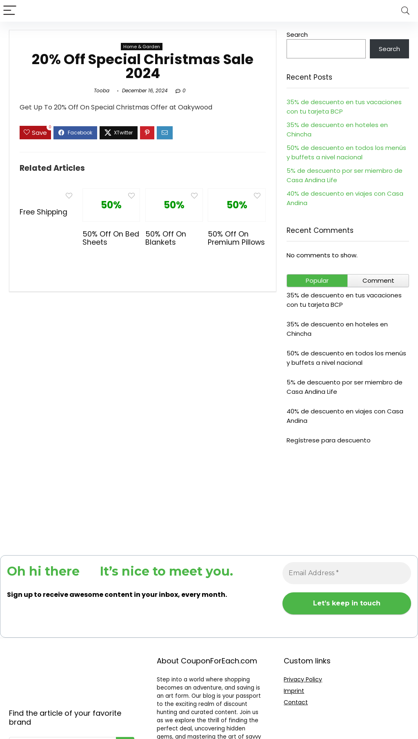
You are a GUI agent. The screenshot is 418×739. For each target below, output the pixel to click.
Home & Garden (141, 46)
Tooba (101, 90)
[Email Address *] (346, 573)
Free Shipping (43, 212)
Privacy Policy (303, 679)
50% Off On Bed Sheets (110, 238)
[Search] (405, 11)
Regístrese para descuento (329, 440)
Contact (296, 702)
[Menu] (10, 11)
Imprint (294, 691)
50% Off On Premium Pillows (236, 238)
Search (297, 34)
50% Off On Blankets (165, 238)
